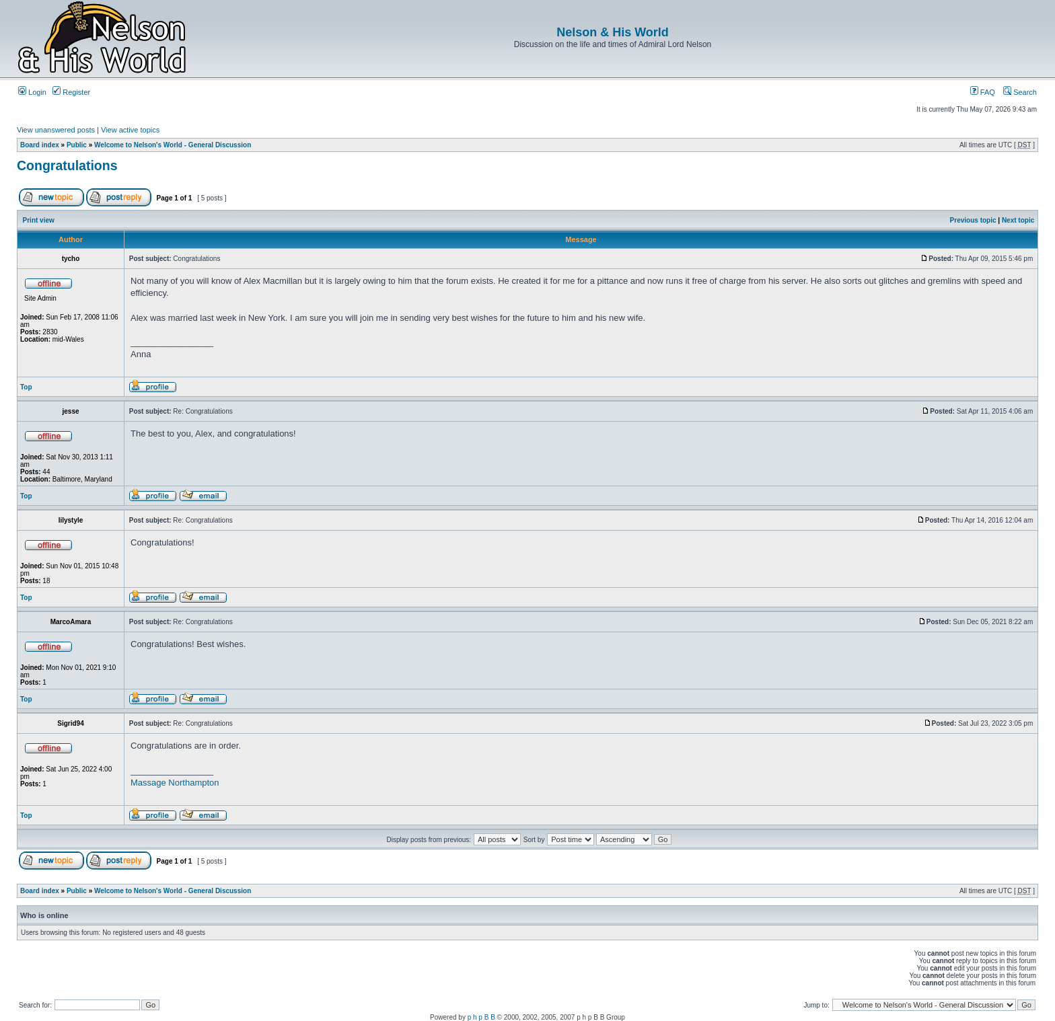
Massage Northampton (175, 783)
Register (71, 92)
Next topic (1018, 220)
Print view (38, 220)
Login (32, 92)
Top (26, 387)
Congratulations (67, 165)
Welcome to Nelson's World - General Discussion (172, 145)
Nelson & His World (612, 32)
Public (77, 145)
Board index (39, 145)
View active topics (130, 130)
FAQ (982, 92)
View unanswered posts (56, 130)
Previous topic (973, 220)
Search (1020, 92)
